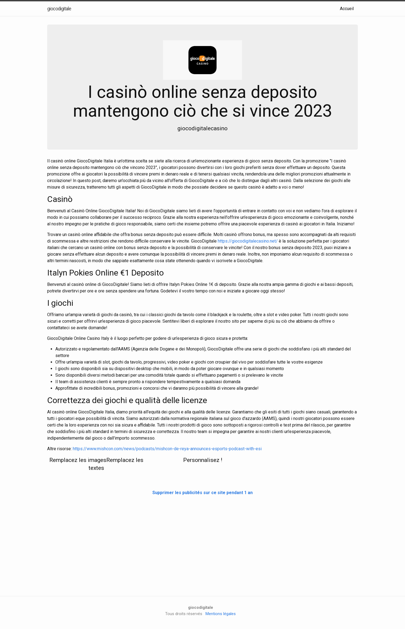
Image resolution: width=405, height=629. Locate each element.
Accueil (347, 8)
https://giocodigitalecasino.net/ (248, 241)
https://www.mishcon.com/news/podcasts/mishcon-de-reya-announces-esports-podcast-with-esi (167, 448)
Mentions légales (220, 613)
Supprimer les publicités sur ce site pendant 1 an (202, 492)
